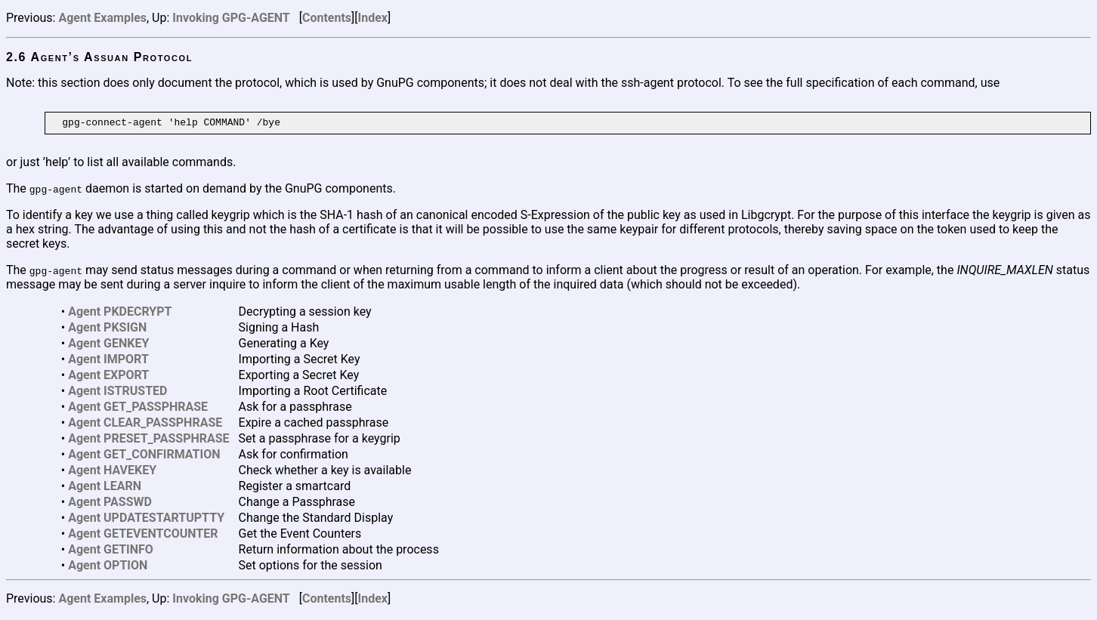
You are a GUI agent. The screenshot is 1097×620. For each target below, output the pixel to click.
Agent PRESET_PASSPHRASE (148, 440)
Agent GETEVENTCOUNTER (143, 536)
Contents (326, 18)
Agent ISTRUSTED (117, 393)
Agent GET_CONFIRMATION (144, 456)
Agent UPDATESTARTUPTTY (146, 520)
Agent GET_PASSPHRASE (138, 409)
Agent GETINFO (110, 551)
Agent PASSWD (110, 504)
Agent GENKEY (108, 345)
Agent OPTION (107, 567)
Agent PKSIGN (107, 329)
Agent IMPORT (108, 361)
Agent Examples (102, 18)
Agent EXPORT (108, 377)
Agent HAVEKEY (112, 472)
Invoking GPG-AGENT (230, 18)
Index (373, 18)
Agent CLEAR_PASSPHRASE (145, 425)
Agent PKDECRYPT (120, 314)
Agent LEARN (104, 488)
